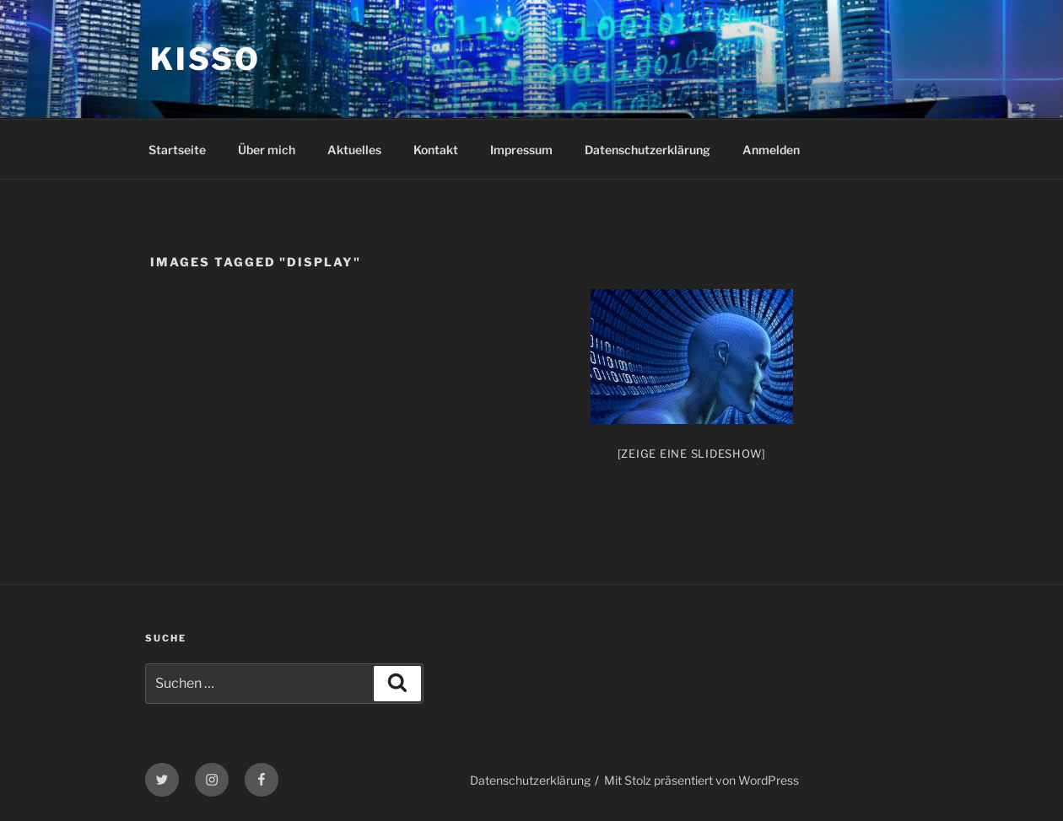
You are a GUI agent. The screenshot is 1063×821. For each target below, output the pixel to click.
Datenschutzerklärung (647, 149)
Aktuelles (354, 149)
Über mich (266, 149)
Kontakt (435, 149)
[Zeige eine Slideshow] (692, 453)
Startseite (177, 149)
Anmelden (771, 149)
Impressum (521, 149)
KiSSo (205, 59)
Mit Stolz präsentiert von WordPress (701, 780)
